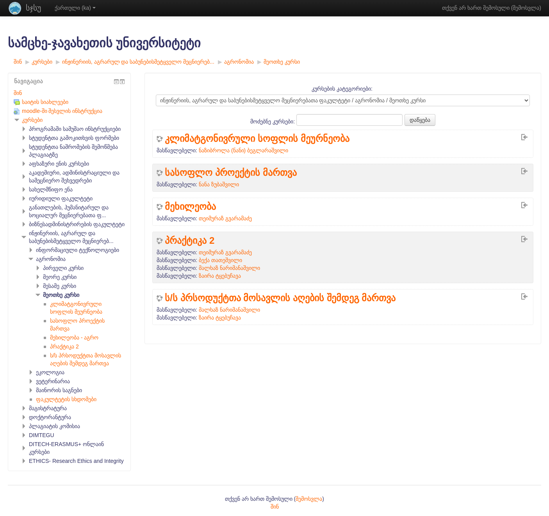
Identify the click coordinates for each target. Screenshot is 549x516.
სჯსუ (33, 8)
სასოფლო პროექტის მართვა (230, 172)
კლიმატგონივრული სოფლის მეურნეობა (257, 138)
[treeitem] (69, 93)
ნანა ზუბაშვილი (219, 184)
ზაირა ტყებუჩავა (220, 276)
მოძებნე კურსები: (273, 121)
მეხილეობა (190, 206)
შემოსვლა (526, 8)
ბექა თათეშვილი (220, 260)
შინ (18, 93)
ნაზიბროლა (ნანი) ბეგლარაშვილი (243, 150)
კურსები (32, 120)
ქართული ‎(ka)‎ (75, 8)
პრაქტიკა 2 (189, 240)
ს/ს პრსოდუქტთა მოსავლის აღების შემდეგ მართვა (280, 298)
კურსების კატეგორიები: (342, 89)
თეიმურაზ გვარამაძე (225, 218)
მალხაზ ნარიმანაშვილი (229, 268)
